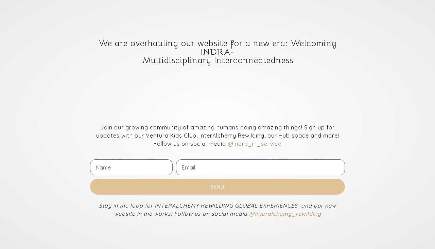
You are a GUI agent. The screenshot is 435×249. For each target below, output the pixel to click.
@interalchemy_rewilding (285, 213)
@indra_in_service (254, 143)
